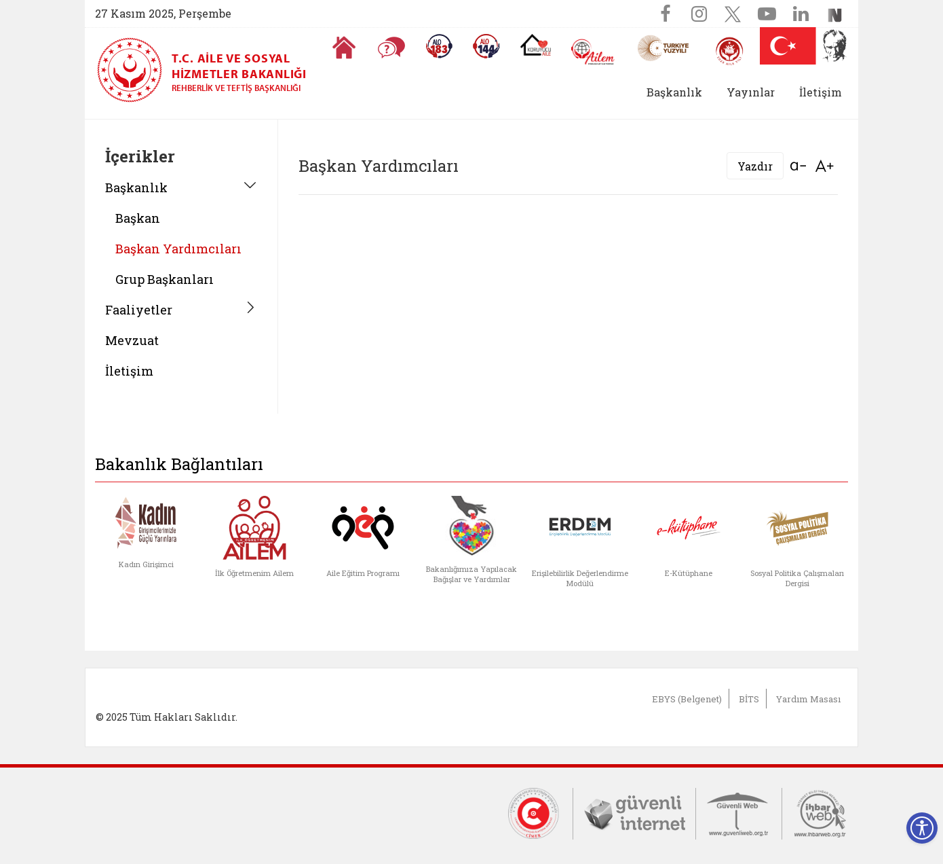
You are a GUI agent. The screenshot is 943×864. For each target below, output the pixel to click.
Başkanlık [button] (674, 92)
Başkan (137, 218)
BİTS (749, 699)
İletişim (820, 92)
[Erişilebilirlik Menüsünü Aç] (922, 828)
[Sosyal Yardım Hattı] (486, 46)
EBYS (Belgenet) (687, 699)
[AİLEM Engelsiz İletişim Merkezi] (593, 52)
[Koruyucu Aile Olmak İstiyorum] (535, 45)
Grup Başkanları (164, 279)
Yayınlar (751, 92)
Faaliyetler (138, 310)
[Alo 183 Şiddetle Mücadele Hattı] (439, 46)
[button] (714, 92)
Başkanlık (136, 187)
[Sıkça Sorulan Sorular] (391, 47)
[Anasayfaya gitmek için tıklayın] (344, 47)
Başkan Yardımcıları (178, 248)
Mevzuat (132, 340)
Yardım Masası (808, 699)
